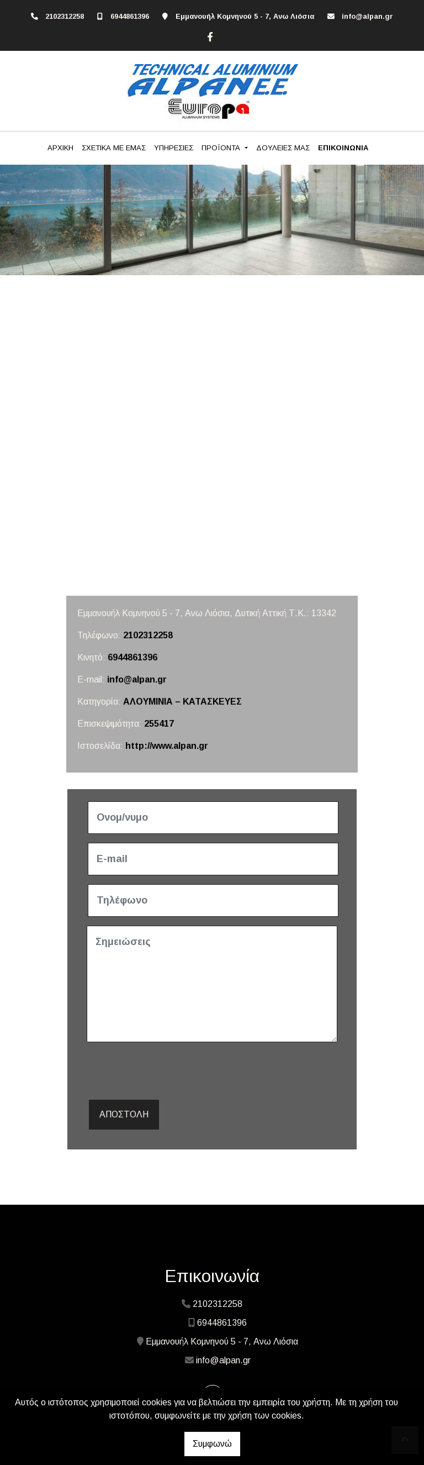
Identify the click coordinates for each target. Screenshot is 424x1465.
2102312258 (64, 16)
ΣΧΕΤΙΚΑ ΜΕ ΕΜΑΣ (114, 148)
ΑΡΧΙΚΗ (60, 148)
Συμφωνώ (212, 1443)
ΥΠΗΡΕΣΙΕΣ (173, 148)
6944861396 (129, 16)
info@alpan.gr (367, 16)
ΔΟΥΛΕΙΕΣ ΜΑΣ (283, 148)
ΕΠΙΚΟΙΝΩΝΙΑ (343, 148)
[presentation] (171, 1072)
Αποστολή (124, 1114)
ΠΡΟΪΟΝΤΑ (222, 148)
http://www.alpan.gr (166, 745)
